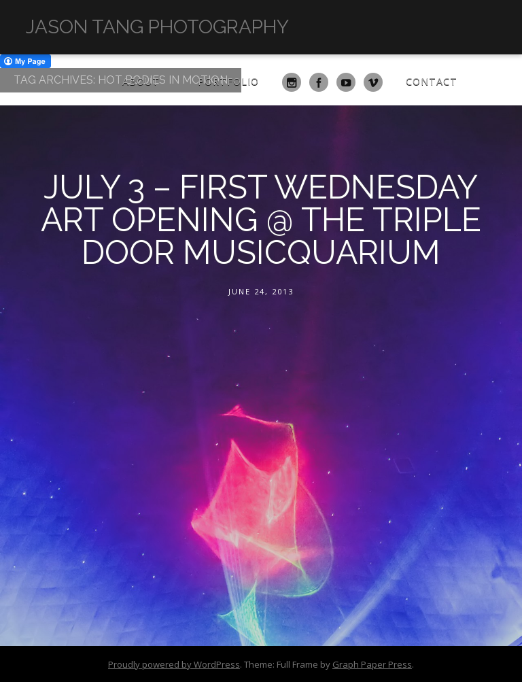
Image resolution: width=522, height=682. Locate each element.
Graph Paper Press (372, 664)
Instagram (291, 82)
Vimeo (373, 82)
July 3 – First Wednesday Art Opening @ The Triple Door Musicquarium (261, 219)
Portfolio (228, 81)
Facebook (318, 82)
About (141, 81)
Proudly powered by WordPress (174, 664)
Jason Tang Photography (157, 27)
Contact (431, 81)
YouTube (345, 82)
